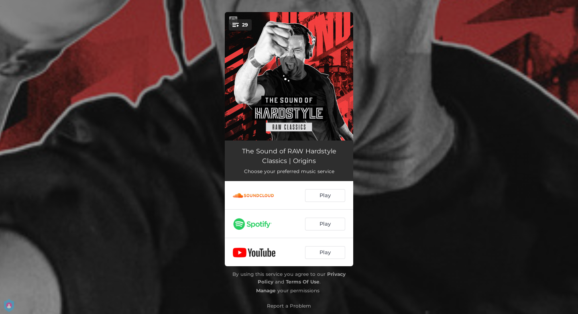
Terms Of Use (303, 282)
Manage (266, 290)
